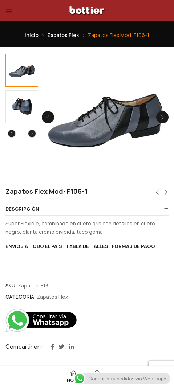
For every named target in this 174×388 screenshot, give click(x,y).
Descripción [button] (22, 209)
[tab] (87, 209)
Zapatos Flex (63, 35)
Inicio (32, 35)
